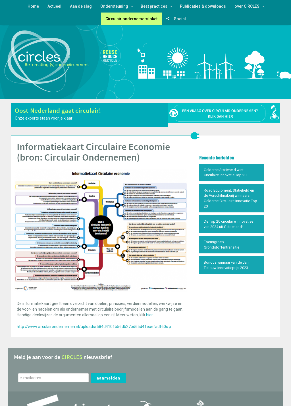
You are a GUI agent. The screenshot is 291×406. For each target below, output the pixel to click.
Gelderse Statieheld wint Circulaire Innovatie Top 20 (225, 172)
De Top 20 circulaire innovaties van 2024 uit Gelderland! (228, 224)
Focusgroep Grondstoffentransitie (221, 244)
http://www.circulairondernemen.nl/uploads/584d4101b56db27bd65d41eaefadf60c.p (94, 326)
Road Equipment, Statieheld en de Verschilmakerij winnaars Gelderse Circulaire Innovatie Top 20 (230, 198)
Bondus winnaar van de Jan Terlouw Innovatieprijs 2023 (226, 265)
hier (149, 315)
